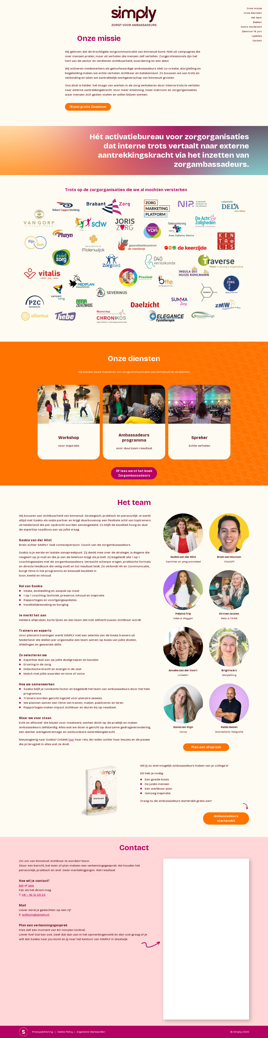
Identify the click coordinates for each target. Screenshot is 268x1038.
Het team (256, 17)
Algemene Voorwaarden (91, 1031)
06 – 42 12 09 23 (34, 894)
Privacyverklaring (42, 1031)
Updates (257, 36)
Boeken (257, 22)
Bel (21, 885)
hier (71, 739)
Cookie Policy (65, 1031)
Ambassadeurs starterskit (226, 818)
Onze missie (254, 8)
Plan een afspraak (206, 747)
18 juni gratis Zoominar (88, 107)
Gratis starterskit (251, 26)
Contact (257, 40)
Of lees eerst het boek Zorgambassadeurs (134, 473)
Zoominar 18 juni (252, 31)
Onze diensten (253, 13)
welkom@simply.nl (35, 914)
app (31, 885)
